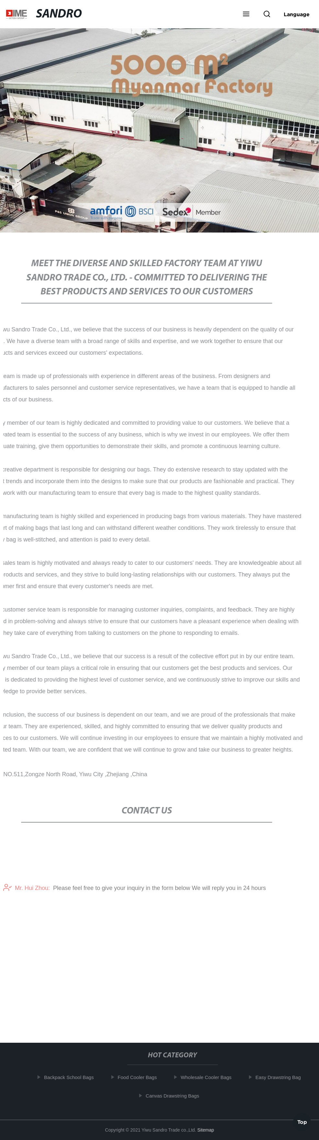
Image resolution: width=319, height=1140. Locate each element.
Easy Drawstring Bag (279, 1077)
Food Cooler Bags (138, 1077)
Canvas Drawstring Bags (173, 1095)
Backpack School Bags (70, 1077)
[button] (246, 14)
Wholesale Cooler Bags (207, 1077)
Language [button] (297, 14)
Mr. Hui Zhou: (26, 892)
